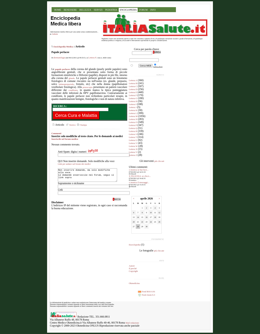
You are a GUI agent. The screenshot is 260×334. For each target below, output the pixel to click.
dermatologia (59, 57)
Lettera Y (133, 152)
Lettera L (133, 113)
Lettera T (133, 137)
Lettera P (92, 57)
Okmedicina (134, 283)
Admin (55, 34)
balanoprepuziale (66, 84)
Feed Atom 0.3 (146, 295)
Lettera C (133, 86)
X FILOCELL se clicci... (140, 176)
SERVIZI (98, 10)
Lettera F (133, 95)
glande (72, 78)
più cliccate (159, 250)
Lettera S (133, 134)
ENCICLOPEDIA (128, 10)
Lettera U (133, 140)
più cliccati (159, 161)
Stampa (81, 125)
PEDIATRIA (111, 10)
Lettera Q (133, 128)
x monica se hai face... (139, 169)
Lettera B (133, 83)
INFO (153, 10)
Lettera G (133, 98)
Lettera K (133, 110)
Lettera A (133, 80)
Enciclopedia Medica (63, 46)
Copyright (133, 271)
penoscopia (88, 87)
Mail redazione (132, 323)
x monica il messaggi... (139, 182)
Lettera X (133, 149)
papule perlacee (62, 69)
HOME (57, 10)
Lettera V (133, 143)
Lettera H (133, 101)
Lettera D (133, 89)
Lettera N (133, 119)
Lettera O (133, 122)
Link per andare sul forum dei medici (74, 164)
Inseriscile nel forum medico (64, 139)
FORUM (143, 10)
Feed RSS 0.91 (146, 291)
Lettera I (132, 104)
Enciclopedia (134, 244)
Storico (70, 125)
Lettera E (133, 92)
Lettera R (133, 131)
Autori (132, 266)
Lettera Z (133, 155)
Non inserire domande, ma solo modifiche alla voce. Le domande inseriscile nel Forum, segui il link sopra (91, 176)
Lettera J (132, 107)
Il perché (133, 268)
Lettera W (133, 146)
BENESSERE (70, 10)
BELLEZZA (85, 10)
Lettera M (133, 116)
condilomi (72, 90)
